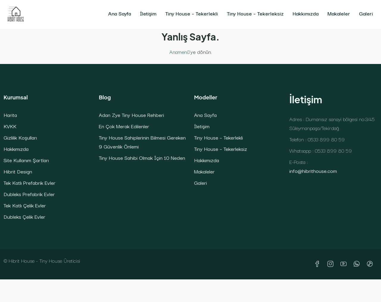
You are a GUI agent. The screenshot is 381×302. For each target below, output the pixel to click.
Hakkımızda (305, 13)
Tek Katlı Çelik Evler (25, 205)
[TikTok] (371, 264)
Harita (10, 115)
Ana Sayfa (119, 13)
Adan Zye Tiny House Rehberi (131, 115)
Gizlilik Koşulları (20, 137)
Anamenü (179, 52)
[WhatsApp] (358, 264)
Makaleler (338, 13)
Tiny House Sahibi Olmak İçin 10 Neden (142, 158)
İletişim (148, 13)
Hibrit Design (18, 171)
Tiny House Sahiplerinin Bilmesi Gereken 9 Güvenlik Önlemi (142, 141)
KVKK (10, 126)
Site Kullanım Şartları (26, 160)
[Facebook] (318, 264)
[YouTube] (345, 264)
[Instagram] (331, 264)
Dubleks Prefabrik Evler (29, 194)
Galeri (366, 13)
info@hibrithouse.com (313, 171)
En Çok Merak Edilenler (124, 126)
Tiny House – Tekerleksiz (255, 13)
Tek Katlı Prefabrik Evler (29, 183)
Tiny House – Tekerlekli (191, 13)
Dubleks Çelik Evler (24, 216)
